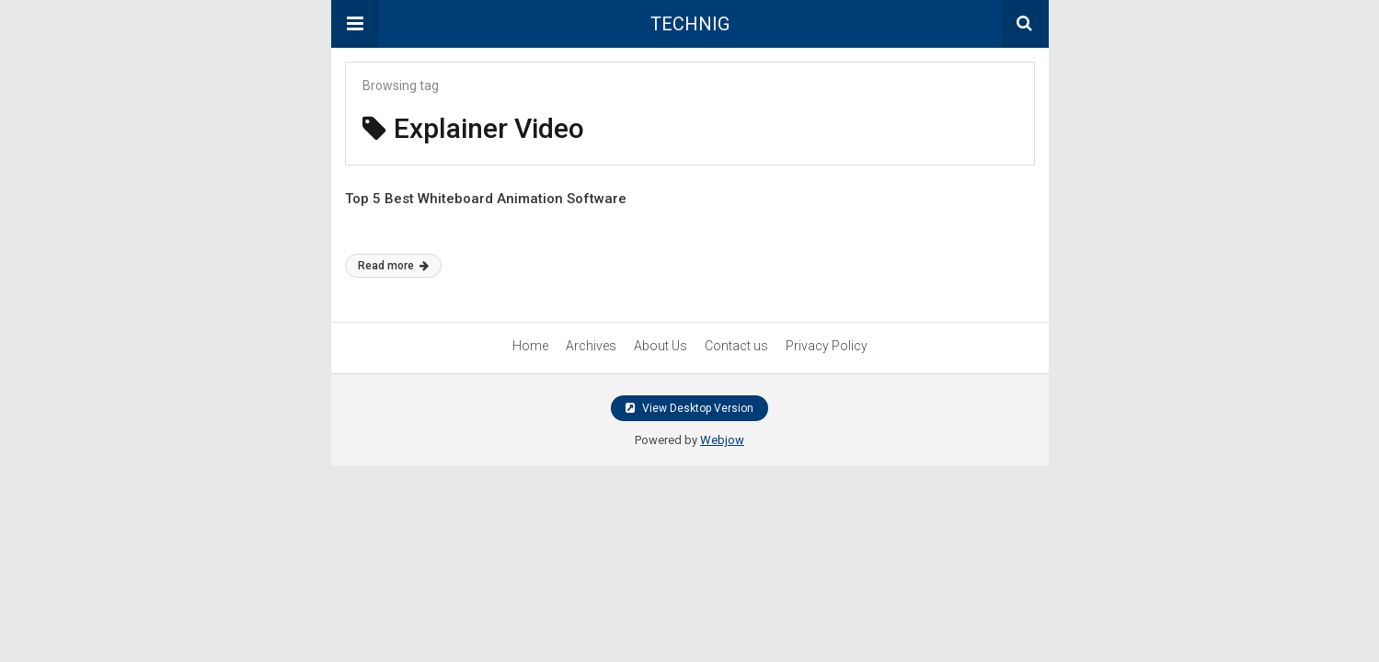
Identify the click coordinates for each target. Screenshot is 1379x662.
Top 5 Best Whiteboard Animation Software (485, 198)
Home (530, 345)
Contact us (736, 345)
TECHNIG (690, 24)
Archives (591, 345)
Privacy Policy (827, 345)
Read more (393, 265)
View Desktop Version (689, 408)
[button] (355, 24)
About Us (660, 345)
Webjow (722, 440)
